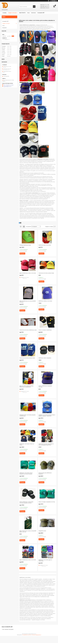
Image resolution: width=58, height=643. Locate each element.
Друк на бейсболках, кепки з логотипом (28, 273)
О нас (28, 12)
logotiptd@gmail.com (7, 86)
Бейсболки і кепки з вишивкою (45, 357)
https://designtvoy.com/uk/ (8, 85)
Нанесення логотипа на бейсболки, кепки (28, 329)
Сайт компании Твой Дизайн (7, 629)
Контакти (33, 12)
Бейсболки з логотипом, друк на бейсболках (45, 560)
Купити (23, 253)
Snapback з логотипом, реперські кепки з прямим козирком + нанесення (47, 415)
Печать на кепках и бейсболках (45, 329)
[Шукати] (34, 6)
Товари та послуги (12, 12)
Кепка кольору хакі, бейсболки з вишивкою (45, 473)
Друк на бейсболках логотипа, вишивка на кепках (28, 301)
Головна (4, 12)
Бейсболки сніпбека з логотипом (45, 300)
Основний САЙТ (41, 12)
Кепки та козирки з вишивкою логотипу (47, 501)
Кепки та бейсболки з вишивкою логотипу (45, 386)
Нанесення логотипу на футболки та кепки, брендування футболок (46, 444)
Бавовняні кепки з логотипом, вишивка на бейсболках (27, 415)
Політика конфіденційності (36, 634)
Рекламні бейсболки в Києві (25, 245)
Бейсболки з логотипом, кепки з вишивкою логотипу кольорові (26, 473)
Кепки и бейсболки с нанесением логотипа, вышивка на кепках (26, 502)
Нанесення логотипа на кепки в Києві (46, 273)
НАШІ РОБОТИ (22, 12)
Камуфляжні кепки (42, 530)
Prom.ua (34, 633)
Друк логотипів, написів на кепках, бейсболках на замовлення (27, 386)
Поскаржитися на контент (26, 634)
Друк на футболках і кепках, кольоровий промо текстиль (28, 531)
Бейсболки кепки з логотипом (45, 245)
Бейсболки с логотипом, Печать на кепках (27, 444)
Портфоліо (4, 27)
